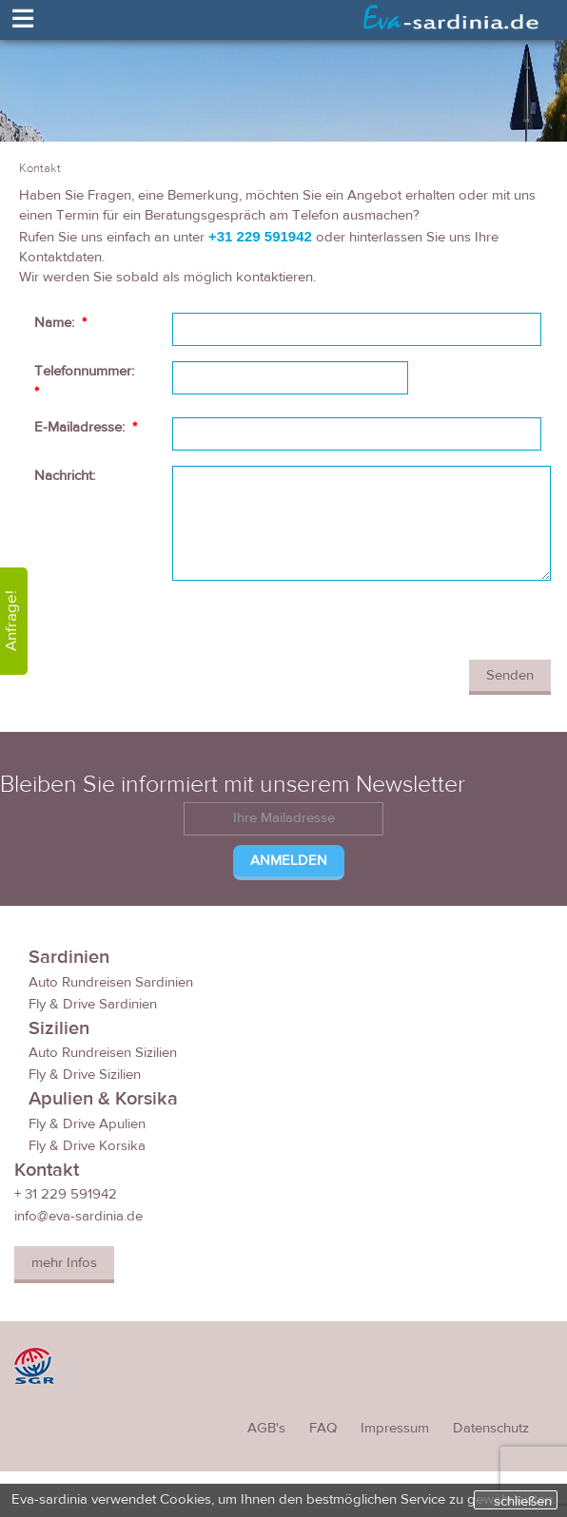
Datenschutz (491, 1428)
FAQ (323, 1428)
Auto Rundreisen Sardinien (111, 982)
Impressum (395, 1428)
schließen (523, 1500)
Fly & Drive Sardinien (93, 1004)
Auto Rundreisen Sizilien (103, 1053)
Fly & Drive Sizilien (85, 1075)
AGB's (266, 1428)
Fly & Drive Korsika (87, 1146)
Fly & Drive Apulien (87, 1124)
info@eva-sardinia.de (78, 1216)
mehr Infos (64, 1263)
